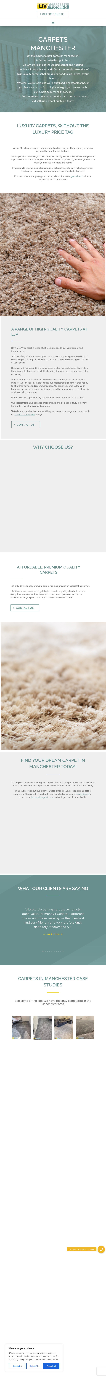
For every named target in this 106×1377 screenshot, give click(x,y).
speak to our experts (25, 414)
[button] (101, 1249)
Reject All (34, 1366)
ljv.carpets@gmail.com (42, 797)
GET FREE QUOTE (53, 14)
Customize (17, 1366)
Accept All (51, 1366)
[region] (34, 1358)
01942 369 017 (83, 794)
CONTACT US (26, 424)
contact (50, 100)
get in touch (77, 176)
